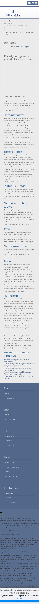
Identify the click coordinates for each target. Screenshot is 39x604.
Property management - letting (13, 374)
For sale (8, 393)
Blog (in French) (10, 502)
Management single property (12, 365)
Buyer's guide (9, 398)
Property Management (13, 467)
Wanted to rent (10, 462)
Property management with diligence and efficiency (19, 363)
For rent (8, 415)
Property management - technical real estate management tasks (17, 369)
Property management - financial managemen (18, 372)
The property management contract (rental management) (17, 360)
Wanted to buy (10, 436)
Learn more (20, 598)
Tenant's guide (10, 419)
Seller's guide (9, 445)
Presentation (9, 493)
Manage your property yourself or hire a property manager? (18, 377)
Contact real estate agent (19, 46)
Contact (8, 498)
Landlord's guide (11, 476)
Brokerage (8, 441)
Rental (7, 472)
